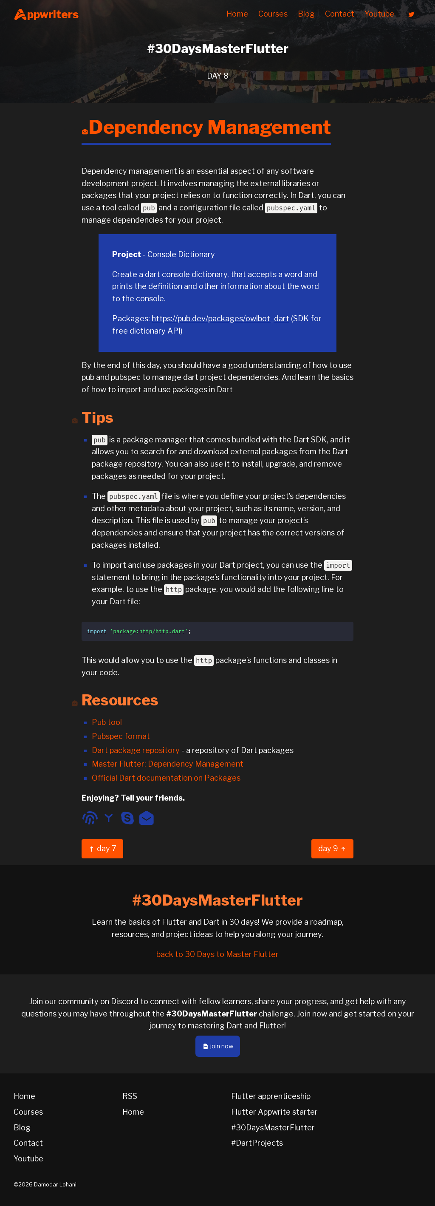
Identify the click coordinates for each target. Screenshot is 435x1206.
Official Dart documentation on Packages (166, 777)
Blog (306, 13)
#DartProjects (257, 1142)
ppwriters (46, 14)
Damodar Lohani (55, 1184)
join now (217, 1046)
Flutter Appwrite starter (274, 1111)
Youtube (379, 13)
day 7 (102, 848)
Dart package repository (136, 750)
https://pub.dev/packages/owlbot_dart (220, 318)
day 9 (332, 848)
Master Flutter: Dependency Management (167, 763)
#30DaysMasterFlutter (273, 1127)
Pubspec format (121, 736)
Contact (339, 13)
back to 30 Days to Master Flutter (217, 954)
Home (237, 13)
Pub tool (107, 722)
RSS (129, 1096)
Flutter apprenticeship (271, 1096)
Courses (273, 13)
